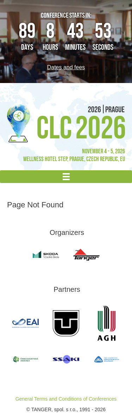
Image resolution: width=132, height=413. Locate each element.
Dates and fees (66, 67)
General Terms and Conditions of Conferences (66, 399)
